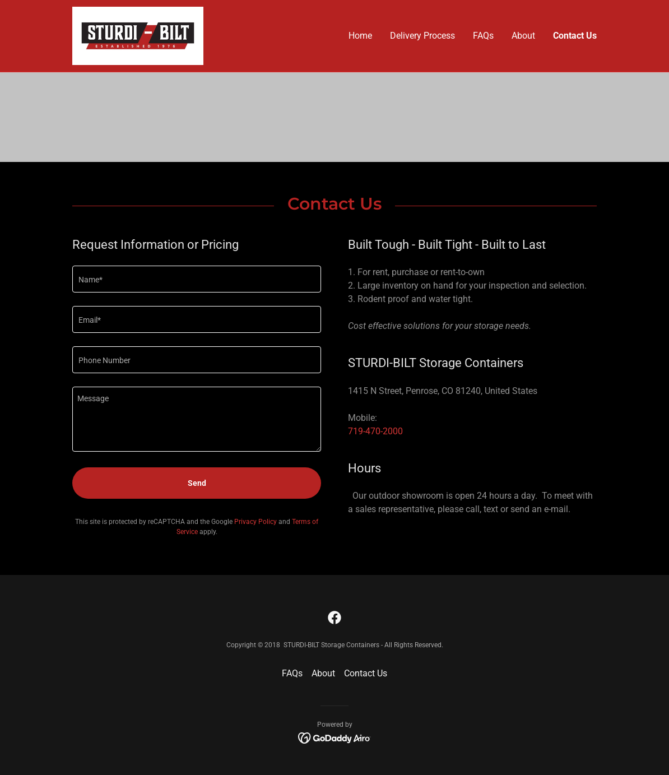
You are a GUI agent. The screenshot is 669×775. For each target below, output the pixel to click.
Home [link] (360, 35)
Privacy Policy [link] (255, 522)
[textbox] (196, 279)
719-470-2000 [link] (375, 431)
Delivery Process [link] (422, 35)
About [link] (523, 35)
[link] (137, 35)
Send (197, 483)
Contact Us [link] (575, 35)
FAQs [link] (483, 35)
